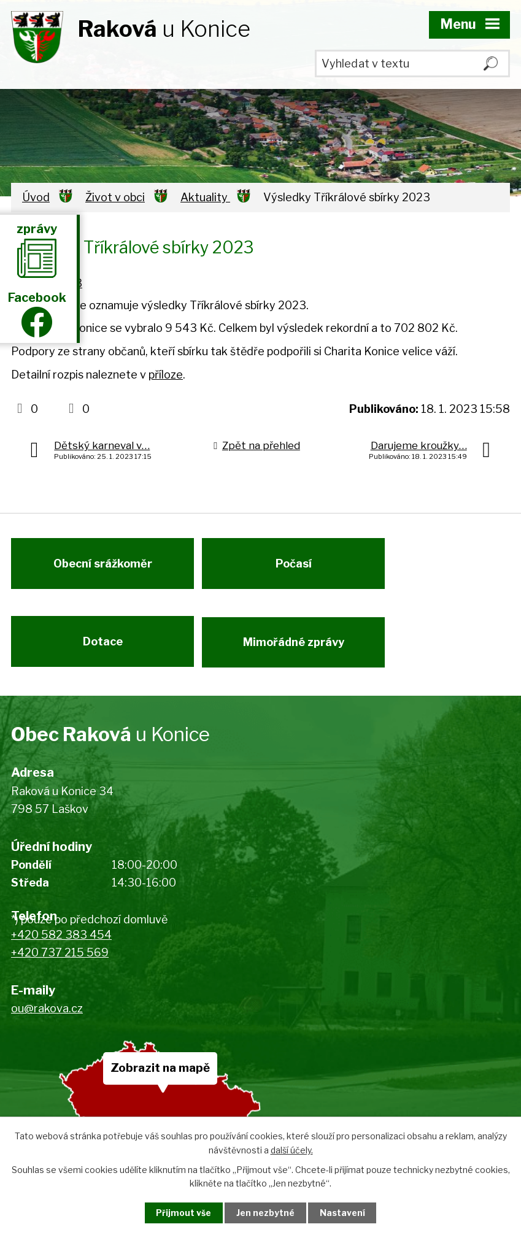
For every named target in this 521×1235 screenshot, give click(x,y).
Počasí (297, 566)
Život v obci (115, 197)
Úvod (36, 197)
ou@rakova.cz (47, 1017)
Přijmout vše (181, 1212)
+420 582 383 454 (61, 943)
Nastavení (345, 1212)
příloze (166, 374)
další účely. (292, 1149)
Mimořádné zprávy (296, 648)
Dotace (103, 648)
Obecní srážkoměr (102, 566)
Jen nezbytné (265, 1212)
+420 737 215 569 (60, 961)
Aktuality (205, 197)
